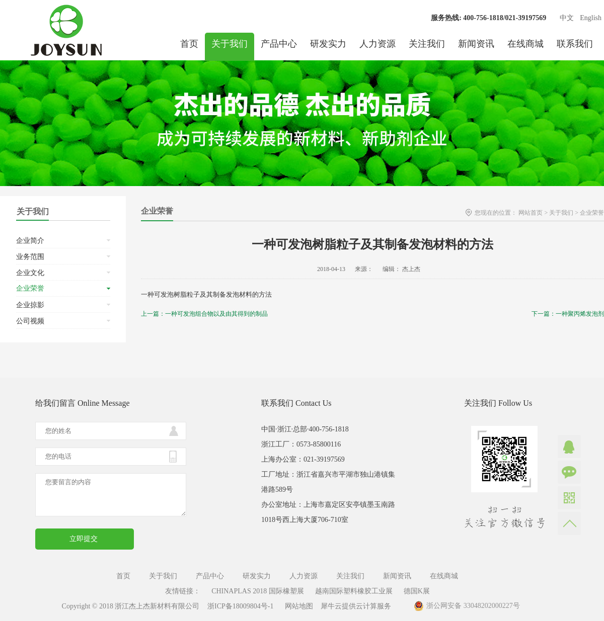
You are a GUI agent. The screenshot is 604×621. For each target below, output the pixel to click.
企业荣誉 (592, 212)
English (590, 18)
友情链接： (182, 591)
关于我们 (561, 212)
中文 (567, 18)
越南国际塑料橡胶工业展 (354, 591)
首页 (189, 44)
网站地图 (297, 606)
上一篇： (204, 313)
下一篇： (568, 313)
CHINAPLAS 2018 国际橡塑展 (257, 591)
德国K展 (417, 591)
